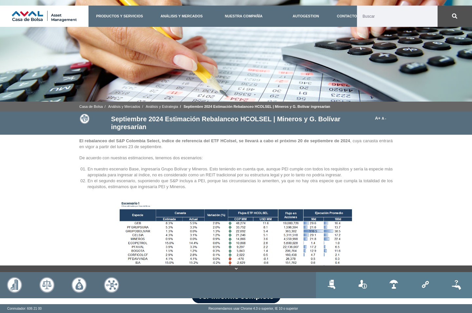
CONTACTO (347, 16)
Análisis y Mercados (124, 106)
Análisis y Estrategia (162, 106)
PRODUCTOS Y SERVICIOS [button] (119, 16)
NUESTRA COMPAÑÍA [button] (244, 16)
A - (384, 118)
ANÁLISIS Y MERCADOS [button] (182, 16)
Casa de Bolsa (91, 106)
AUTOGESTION (306, 16)
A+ (378, 118)
